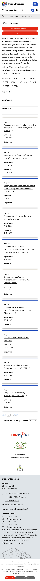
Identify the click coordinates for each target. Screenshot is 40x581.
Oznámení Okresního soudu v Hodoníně (16, 339)
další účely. (20, 566)
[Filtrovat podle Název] (20, 96)
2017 (16, 78)
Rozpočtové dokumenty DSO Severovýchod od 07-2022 (17, 366)
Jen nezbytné (21, 578)
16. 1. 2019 (7, 259)
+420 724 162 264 (12, 493)
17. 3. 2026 (8, 226)
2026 (16, 86)
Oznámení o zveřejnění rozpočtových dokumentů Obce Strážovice (17, 310)
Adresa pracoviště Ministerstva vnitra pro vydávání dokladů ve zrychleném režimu (20, 128)
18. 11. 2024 (8, 198)
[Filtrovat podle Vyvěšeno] (20, 104)
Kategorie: (6, 78)
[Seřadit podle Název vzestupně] (10, 91)
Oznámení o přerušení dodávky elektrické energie (17, 217)
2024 (33, 82)
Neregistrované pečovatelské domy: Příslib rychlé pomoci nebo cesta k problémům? (19, 189)
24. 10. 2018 (8, 348)
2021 (7, 82)
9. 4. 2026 (8, 233)
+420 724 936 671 (12, 497)
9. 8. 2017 (7, 403)
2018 (24, 78)
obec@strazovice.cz (14, 504)
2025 (7, 86)
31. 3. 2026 (8, 165)
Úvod (4, 16)
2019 (33, 78)
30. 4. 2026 (8, 172)
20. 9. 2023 (8, 290)
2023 (24, 82)
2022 (15, 82)
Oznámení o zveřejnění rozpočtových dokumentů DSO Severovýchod (17, 280)
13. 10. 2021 (8, 138)
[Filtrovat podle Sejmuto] (20, 112)
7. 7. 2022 (8, 375)
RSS (27, 33)
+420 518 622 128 (12, 501)
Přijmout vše (10, 578)
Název (5, 92)
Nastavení (31, 578)
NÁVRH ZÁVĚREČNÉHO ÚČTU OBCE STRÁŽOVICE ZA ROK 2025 (19, 156)
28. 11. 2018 (8, 320)
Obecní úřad (13, 16)
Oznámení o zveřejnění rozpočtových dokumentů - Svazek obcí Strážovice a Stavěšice (19, 249)
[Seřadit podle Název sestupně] (10, 92)
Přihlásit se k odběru (24, 29)
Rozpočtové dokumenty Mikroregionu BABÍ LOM (16, 394)
